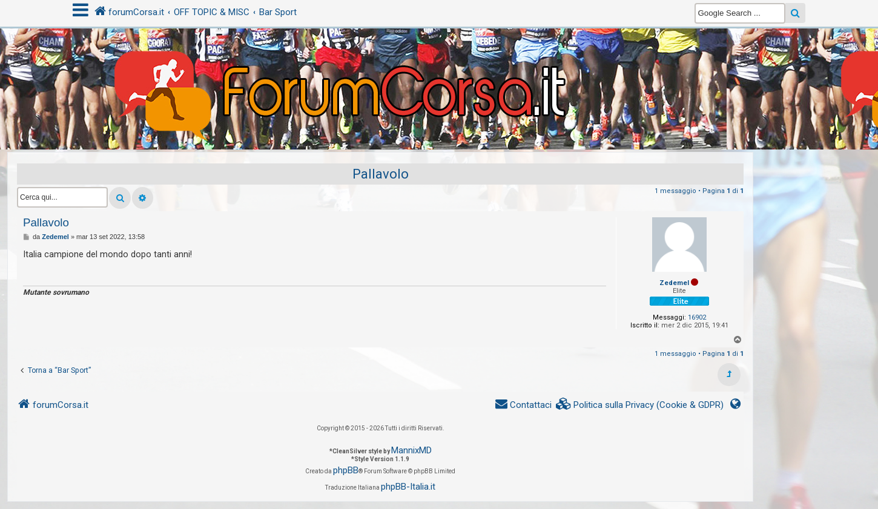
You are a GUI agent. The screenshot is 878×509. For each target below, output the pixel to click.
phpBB (345, 470)
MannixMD (411, 450)
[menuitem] (640, 405)
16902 (697, 317)
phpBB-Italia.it (408, 486)
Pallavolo (380, 174)
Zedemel (674, 283)
